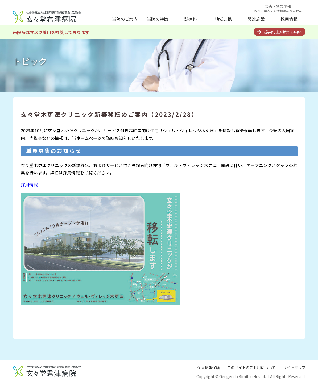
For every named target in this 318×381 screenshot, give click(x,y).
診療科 (190, 19)
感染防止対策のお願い (283, 32)
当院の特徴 (157, 19)
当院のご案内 (125, 19)
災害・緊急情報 (278, 8)
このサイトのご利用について (251, 367)
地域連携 (223, 19)
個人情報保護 (208, 367)
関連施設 (256, 19)
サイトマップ (294, 367)
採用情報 (289, 19)
